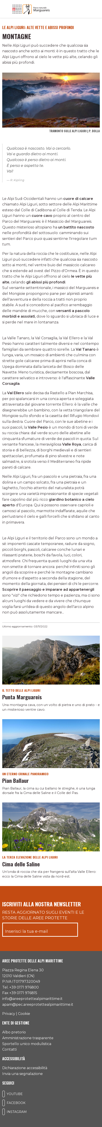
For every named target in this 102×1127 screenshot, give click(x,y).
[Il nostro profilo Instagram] (3, 1111)
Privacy (8, 1014)
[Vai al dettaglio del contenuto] (51, 660)
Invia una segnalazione (22, 1074)
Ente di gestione (15, 1023)
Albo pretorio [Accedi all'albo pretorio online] (14, 1032)
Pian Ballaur (15, 780)
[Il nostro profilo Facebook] (3, 1103)
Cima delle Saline (21, 864)
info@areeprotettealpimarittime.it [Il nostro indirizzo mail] (32, 999)
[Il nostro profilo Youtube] (3, 1094)
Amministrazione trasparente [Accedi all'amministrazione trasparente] (27, 1038)
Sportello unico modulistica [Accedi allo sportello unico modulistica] (26, 1044)
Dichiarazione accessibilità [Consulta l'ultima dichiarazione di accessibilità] (24, 1068)
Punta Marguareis (22, 697)
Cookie (24, 1014)
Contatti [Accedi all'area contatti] (9, 1049)
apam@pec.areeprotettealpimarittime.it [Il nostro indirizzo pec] (37, 1004)
